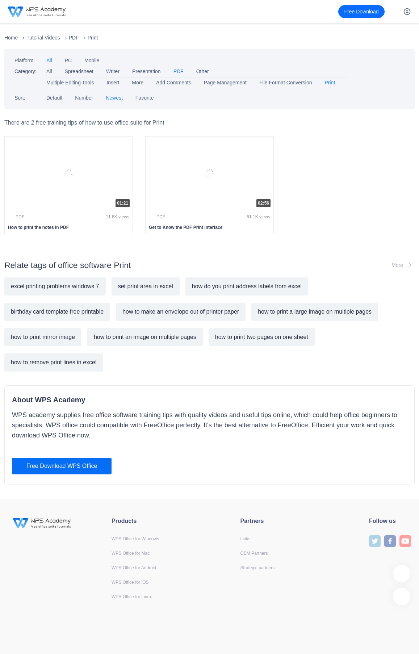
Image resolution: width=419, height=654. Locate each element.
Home (11, 38)
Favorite (144, 98)
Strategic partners (257, 567)
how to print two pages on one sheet (261, 337)
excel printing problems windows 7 (55, 286)
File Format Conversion (285, 82)
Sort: (19, 98)
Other (202, 71)
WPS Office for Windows (135, 538)
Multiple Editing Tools (70, 82)
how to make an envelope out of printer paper (180, 312)
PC (68, 60)
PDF (74, 38)
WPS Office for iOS (130, 582)
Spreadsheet (79, 71)
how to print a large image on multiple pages (315, 312)
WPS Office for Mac (131, 553)
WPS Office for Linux (132, 596)
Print (93, 38)
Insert (112, 82)
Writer (113, 71)
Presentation (146, 71)
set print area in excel (145, 286)
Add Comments (173, 82)
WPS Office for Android (134, 567)
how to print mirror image (43, 337)
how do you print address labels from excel (247, 286)
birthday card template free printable (57, 312)
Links (245, 538)
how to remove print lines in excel (54, 362)
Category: (25, 71)
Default (54, 98)
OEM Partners (254, 553)
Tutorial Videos (43, 38)
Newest (114, 98)
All (49, 60)
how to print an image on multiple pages (145, 337)
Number (84, 98)
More (137, 82)
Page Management (225, 82)
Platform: (24, 60)
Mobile (91, 60)
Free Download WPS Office (61, 466)
